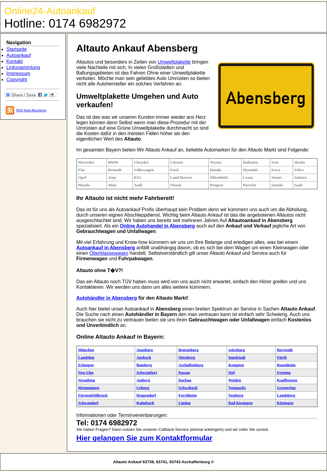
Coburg (142, 387)
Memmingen (88, 387)
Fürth (282, 357)
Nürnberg (186, 357)
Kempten (236, 365)
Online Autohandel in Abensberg (157, 225)
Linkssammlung (23, 67)
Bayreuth (285, 349)
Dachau (184, 380)
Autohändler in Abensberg (106, 298)
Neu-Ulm (86, 372)
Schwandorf (88, 403)
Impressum (18, 73)
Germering (286, 387)
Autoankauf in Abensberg (105, 247)
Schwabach (187, 387)
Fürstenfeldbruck (93, 395)
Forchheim (187, 395)
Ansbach (143, 357)
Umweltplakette (174, 62)
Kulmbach (145, 403)
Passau (184, 372)
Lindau (184, 403)
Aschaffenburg (190, 365)
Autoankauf (18, 55)
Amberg (143, 380)
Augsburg (144, 349)
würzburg (236, 349)
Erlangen (86, 365)
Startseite (16, 49)
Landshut (86, 357)
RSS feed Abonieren (31, 110)
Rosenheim (286, 365)
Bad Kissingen (240, 403)
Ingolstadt (236, 357)
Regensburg (188, 349)
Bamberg (144, 365)
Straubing (86, 380)
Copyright (16, 79)
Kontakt (14, 61)
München (86, 349)
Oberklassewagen (109, 253)
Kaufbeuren (287, 380)
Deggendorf (146, 395)
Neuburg (235, 395)
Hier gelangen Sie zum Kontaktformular (144, 438)
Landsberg (286, 395)
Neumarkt (237, 387)
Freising (284, 372)
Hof (231, 372)
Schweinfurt (146, 372)
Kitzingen (285, 403)
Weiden (234, 380)
